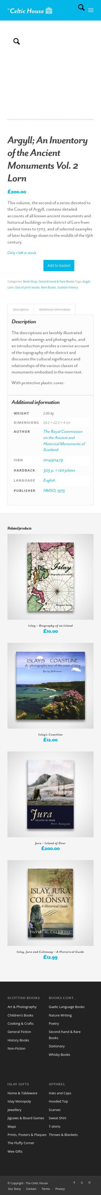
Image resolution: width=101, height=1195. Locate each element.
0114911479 (53, 460)
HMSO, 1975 (54, 491)
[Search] (79, 10)
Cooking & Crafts (20, 1023)
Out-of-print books (27, 287)
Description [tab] (21, 309)
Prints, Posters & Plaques (26, 1134)
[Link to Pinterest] (90, 1183)
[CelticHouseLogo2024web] (41, 10)
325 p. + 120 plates (59, 471)
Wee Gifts (14, 1151)
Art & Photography (21, 1006)
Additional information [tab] (54, 309)
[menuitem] (79, 10)
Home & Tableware (22, 1093)
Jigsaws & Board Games (25, 1118)
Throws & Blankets (63, 1134)
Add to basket (58, 265)
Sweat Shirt (57, 1118)
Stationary (57, 1046)
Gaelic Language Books (67, 1006)
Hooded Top (58, 1101)
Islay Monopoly (19, 1101)
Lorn (10, 287)
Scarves (55, 1109)
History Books (18, 1040)
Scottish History (67, 287)
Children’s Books (20, 1015)
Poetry (54, 1023)
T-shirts (54, 1126)
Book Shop (30, 281)
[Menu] (91, 10)
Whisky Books (59, 1054)
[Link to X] (82, 1183)
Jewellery (14, 1109)
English (49, 481)
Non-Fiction (16, 1048)
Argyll (86, 281)
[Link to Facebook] (74, 1183)
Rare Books (48, 287)
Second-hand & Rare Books (56, 281)
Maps (11, 1126)
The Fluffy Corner (20, 1143)
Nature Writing (60, 1015)
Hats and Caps (60, 1093)
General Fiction (19, 1031)
